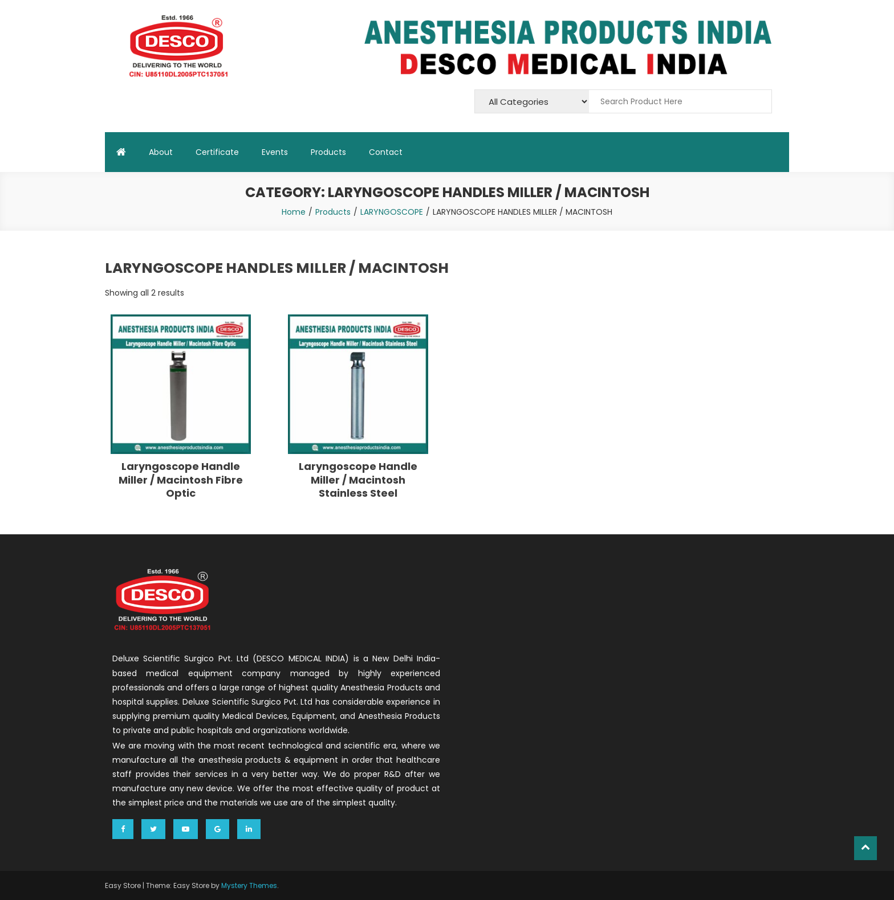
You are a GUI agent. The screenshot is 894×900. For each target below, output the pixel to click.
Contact (386, 152)
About (161, 152)
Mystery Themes (249, 885)
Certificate (217, 152)
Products (328, 152)
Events (275, 152)
